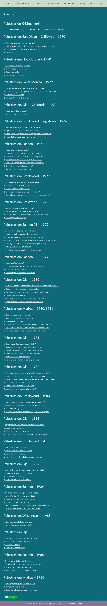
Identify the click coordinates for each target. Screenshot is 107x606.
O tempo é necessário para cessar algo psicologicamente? (29, 292)
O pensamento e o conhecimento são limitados (24, 425)
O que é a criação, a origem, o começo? (21, 590)
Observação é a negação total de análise (22, 289)
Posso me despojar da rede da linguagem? (22, 211)
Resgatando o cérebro (14, 321)
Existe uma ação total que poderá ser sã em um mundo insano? (31, 91)
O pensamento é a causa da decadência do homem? (27, 328)
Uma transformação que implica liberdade (22, 127)
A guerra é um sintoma (14, 428)
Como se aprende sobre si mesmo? (20, 43)
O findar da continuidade (15, 548)
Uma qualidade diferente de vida (18, 447)
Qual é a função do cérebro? (17, 185)
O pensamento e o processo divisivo (20, 499)
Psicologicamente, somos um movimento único (25, 298)
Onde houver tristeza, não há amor (20, 386)
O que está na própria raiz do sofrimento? (23, 192)
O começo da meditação (16, 218)
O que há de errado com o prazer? (19, 473)
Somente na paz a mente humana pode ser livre (25, 405)
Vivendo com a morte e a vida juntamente (23, 509)
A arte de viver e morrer (15, 454)
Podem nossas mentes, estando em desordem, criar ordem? (30, 379)
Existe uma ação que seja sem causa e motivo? (25, 163)
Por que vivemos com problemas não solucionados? (27, 506)
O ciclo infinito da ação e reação (18, 451)
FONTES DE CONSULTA (48, 3)
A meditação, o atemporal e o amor (20, 273)
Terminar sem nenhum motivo (17, 431)
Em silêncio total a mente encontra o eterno (23, 250)
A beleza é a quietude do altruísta (19, 567)
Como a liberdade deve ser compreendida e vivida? (26, 214)
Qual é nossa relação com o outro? (19, 318)
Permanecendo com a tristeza (18, 357)
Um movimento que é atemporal (18, 169)
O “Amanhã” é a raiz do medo (17, 269)
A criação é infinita (12, 545)
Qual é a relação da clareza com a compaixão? (24, 156)
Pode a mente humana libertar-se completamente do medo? (30, 46)
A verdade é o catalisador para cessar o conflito (24, 470)
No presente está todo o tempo (18, 522)
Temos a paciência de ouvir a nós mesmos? (23, 353)
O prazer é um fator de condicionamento (22, 130)
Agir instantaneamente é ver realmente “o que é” (25, 88)
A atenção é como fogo (15, 476)
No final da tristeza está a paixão (18, 525)
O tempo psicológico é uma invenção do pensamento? (28, 134)
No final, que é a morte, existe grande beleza (24, 360)
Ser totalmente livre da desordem (19, 561)
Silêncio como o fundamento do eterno (22, 570)
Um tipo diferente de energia (17, 98)
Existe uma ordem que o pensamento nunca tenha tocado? (30, 324)
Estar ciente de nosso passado (18, 66)
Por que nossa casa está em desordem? (21, 538)
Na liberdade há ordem (14, 95)
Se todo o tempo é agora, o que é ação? (22, 493)
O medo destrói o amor (15, 587)
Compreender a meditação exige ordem (22, 49)
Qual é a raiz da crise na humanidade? (20, 344)
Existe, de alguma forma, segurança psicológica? (25, 237)
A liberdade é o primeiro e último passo (22, 137)
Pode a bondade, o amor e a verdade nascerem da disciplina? (31, 240)
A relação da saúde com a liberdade (20, 496)
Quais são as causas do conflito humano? (22, 382)
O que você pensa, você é (16, 69)
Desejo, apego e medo (15, 295)
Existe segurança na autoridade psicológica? (23, 153)
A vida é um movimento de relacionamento (23, 347)
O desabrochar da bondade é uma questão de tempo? (28, 195)
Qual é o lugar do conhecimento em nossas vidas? (25, 376)
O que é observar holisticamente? (19, 166)
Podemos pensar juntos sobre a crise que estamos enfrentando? (31, 286)
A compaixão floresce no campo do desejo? (24, 160)
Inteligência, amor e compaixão (18, 247)
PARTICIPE (69, 3)
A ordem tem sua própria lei (16, 114)
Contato (82, 3)
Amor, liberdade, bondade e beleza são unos (24, 457)
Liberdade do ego (12, 408)
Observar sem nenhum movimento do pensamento (27, 434)
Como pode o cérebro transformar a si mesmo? (25, 402)
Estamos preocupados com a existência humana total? (27, 373)
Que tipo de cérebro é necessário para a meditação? (27, 412)
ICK (7, 3)
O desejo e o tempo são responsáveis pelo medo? (26, 244)
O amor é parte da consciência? (18, 480)
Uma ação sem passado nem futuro (20, 584)
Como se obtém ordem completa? (19, 208)
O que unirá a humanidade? (16, 111)
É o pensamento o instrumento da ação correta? (25, 266)
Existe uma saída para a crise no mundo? (21, 231)
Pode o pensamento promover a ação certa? (24, 350)
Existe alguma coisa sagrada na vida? (21, 389)
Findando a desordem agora (17, 502)
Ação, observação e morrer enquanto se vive (24, 302)
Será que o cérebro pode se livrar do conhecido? (26, 331)
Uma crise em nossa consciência (18, 541)
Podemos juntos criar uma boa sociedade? (22, 234)
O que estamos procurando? (17, 150)
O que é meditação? (14, 52)
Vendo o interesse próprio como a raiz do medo (25, 564)
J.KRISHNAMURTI (23, 3)
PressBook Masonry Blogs (74, 603)
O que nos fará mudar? (14, 263)
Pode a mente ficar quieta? (17, 75)
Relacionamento (12, 72)
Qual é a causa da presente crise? (19, 315)
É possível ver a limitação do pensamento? (22, 182)
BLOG (93, 3)
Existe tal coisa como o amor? (17, 189)
